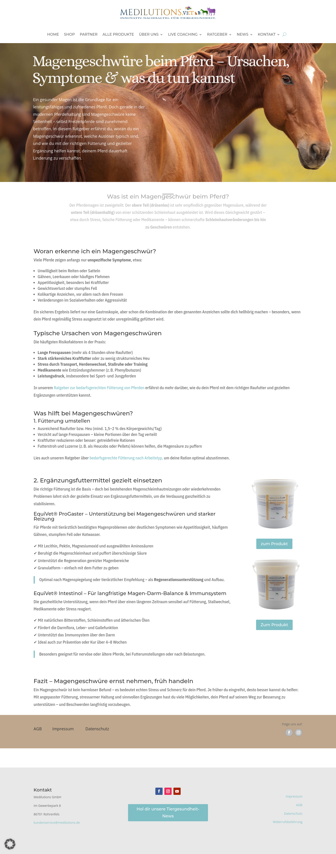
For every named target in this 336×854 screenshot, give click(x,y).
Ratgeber (217, 34)
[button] (10, 844)
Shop (69, 34)
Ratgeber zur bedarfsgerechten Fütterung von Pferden (99, 387)
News (242, 34)
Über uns (149, 34)
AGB (38, 728)
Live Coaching (183, 34)
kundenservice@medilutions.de (57, 822)
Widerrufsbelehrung (287, 822)
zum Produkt (274, 543)
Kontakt (266, 34)
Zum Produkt (274, 624)
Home (53, 34)
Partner (89, 34)
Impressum (63, 728)
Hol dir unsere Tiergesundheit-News (168, 813)
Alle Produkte (118, 34)
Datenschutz (97, 728)
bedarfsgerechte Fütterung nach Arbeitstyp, (126, 458)
